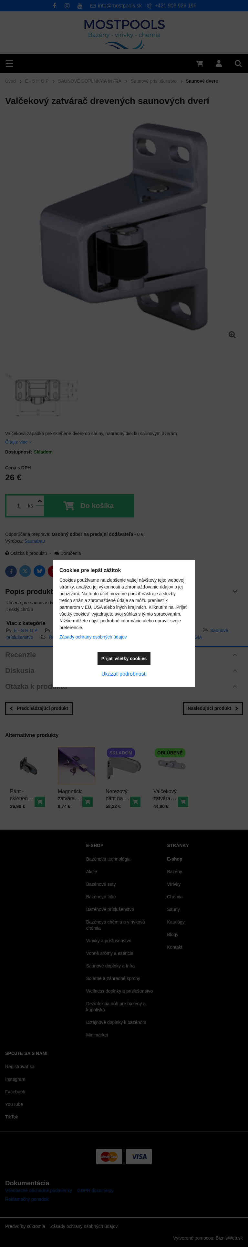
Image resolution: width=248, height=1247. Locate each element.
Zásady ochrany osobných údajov (93, 636)
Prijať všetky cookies (124, 658)
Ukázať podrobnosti (123, 674)
